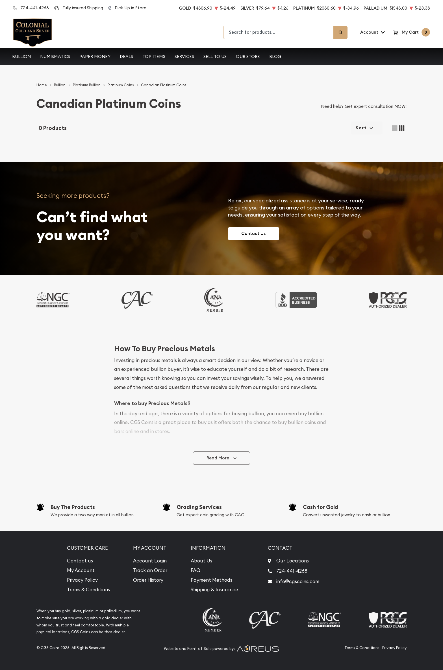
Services (184, 56)
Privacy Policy (82, 580)
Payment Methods (211, 580)
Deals (126, 56)
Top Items (153, 56)
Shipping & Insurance (214, 589)
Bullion (21, 56)
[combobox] (278, 32)
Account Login (150, 561)
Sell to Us (215, 56)
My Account (81, 570)
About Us (201, 561)
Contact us (80, 561)
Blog (275, 56)
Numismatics (55, 56)
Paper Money (94, 56)
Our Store (248, 56)
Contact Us (253, 233)
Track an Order (150, 570)
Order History (148, 580)
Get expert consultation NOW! (376, 106)
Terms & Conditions (88, 589)
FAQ (195, 570)
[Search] (340, 32)
